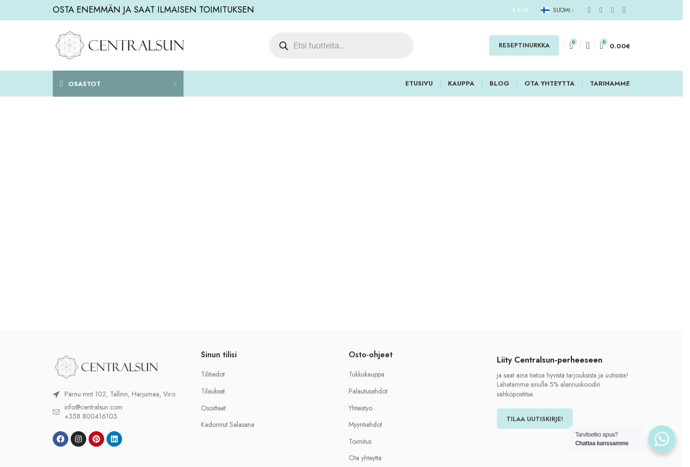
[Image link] (106, 366)
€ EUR (520, 10)
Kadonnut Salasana (227, 424)
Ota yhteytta (365, 458)
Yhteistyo (360, 408)
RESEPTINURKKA (524, 45)
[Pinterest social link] (612, 10)
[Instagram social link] (601, 10)
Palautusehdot (368, 391)
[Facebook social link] (589, 10)
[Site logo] (119, 44)
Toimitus (360, 441)
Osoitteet (213, 408)
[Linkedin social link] (624, 10)
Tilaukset (213, 391)
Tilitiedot (213, 374)
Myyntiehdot (365, 424)
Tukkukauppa (366, 374)
